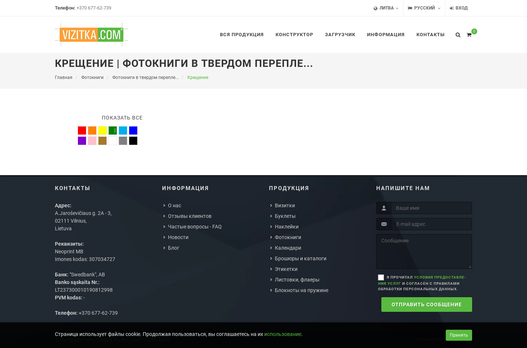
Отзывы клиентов (190, 216)
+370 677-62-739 (93, 8)
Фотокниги (288, 237)
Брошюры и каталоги (300, 258)
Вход (459, 8)
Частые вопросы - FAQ (195, 227)
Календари (288, 248)
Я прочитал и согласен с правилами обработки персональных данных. (422, 283)
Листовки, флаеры (297, 280)
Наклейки (287, 227)
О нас (174, 205)
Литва (386, 8)
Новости (178, 237)
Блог (173, 248)
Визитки (285, 205)
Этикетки (286, 269)
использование (282, 334)
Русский (424, 8)
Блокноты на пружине (301, 290)
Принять (459, 335)
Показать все (122, 118)
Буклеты (285, 216)
